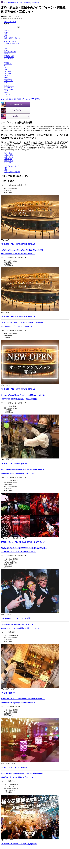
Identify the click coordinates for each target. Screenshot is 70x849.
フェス (6, 69)
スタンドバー (8, 81)
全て (5, 48)
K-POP (6, 92)
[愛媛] (5, 170)
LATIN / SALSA (9, 86)
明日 (10, 99)
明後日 (14, 99)
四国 (5, 34)
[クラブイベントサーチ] (11, 166)
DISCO (6, 62)
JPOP (6, 91)
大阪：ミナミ (8, 157)
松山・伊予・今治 (10, 41)
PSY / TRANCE (9, 55)
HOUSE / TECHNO (10, 52)
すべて (3, 99)
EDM (6, 77)
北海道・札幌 (8, 161)
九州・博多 (8, 163)
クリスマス (8, 67)
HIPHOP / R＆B (9, 57)
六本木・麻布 (8, 155)
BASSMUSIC (8, 87)
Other (6, 96)
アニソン (7, 94)
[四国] (5, 168)
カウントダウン (9, 71)
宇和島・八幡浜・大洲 (11, 43)
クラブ (6, 30)
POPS (6, 32)
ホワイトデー (8, 75)
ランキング (27, 99)
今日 (6, 99)
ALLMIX (7, 50)
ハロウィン (8, 64)
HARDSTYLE (8, 89)
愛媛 (5, 36)
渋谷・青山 (8, 153)
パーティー (8, 79)
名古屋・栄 (8, 159)
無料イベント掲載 (10, 22)
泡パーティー (8, 66)
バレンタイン (8, 73)
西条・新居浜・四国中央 (12, 38)
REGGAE (7, 53)
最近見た (36, 99)
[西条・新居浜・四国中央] (12, 172)
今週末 (19, 99)
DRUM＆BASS (9, 59)
